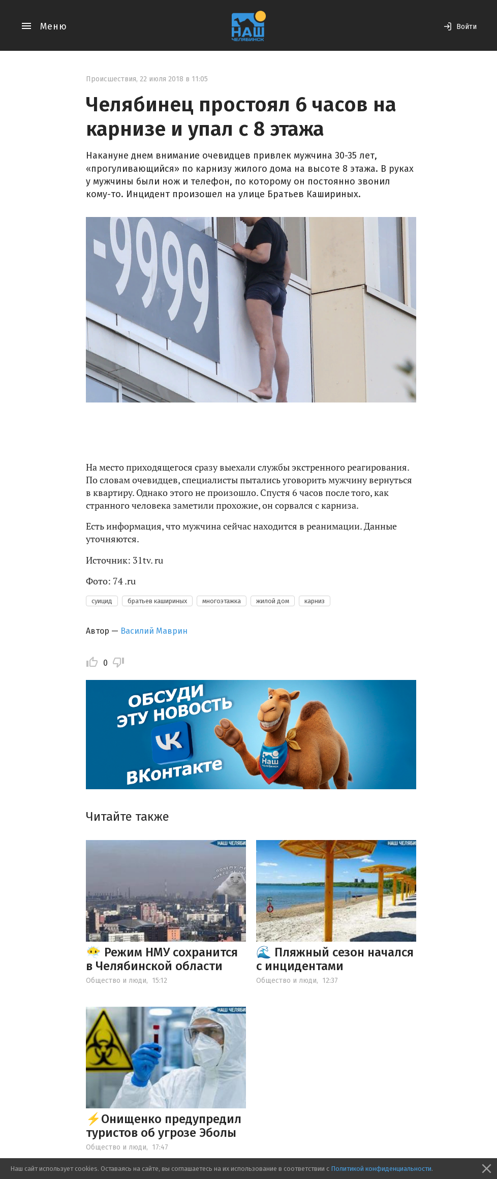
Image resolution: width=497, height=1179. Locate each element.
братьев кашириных (157, 601)
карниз (314, 601)
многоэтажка (221, 601)
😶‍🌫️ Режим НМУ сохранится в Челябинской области (162, 959)
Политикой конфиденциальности (381, 1168)
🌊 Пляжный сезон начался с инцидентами (335, 959)
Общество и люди (116, 980)
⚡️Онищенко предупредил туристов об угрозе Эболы (163, 1125)
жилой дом (272, 601)
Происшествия (111, 79)
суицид (101, 601)
